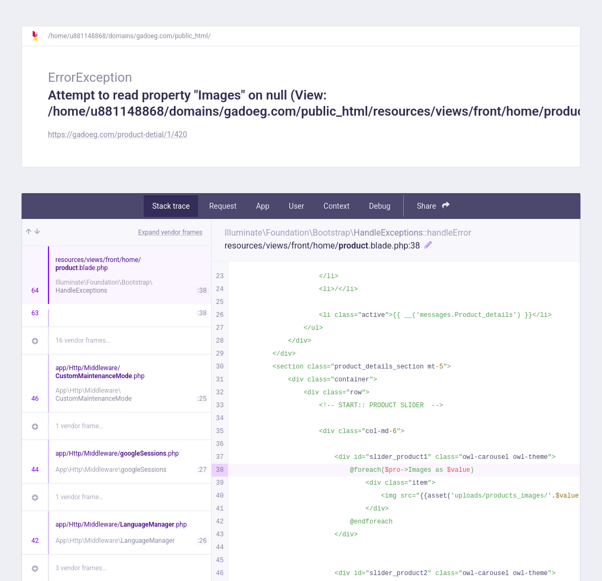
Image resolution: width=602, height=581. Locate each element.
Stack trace (171, 206)
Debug (379, 206)
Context (336, 206)
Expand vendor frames (170, 232)
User (296, 206)
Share (433, 205)
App (262, 206)
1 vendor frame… (79, 426)
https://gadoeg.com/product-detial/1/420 (117, 134)
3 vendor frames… (81, 568)
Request (222, 206)
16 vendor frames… (82, 340)
